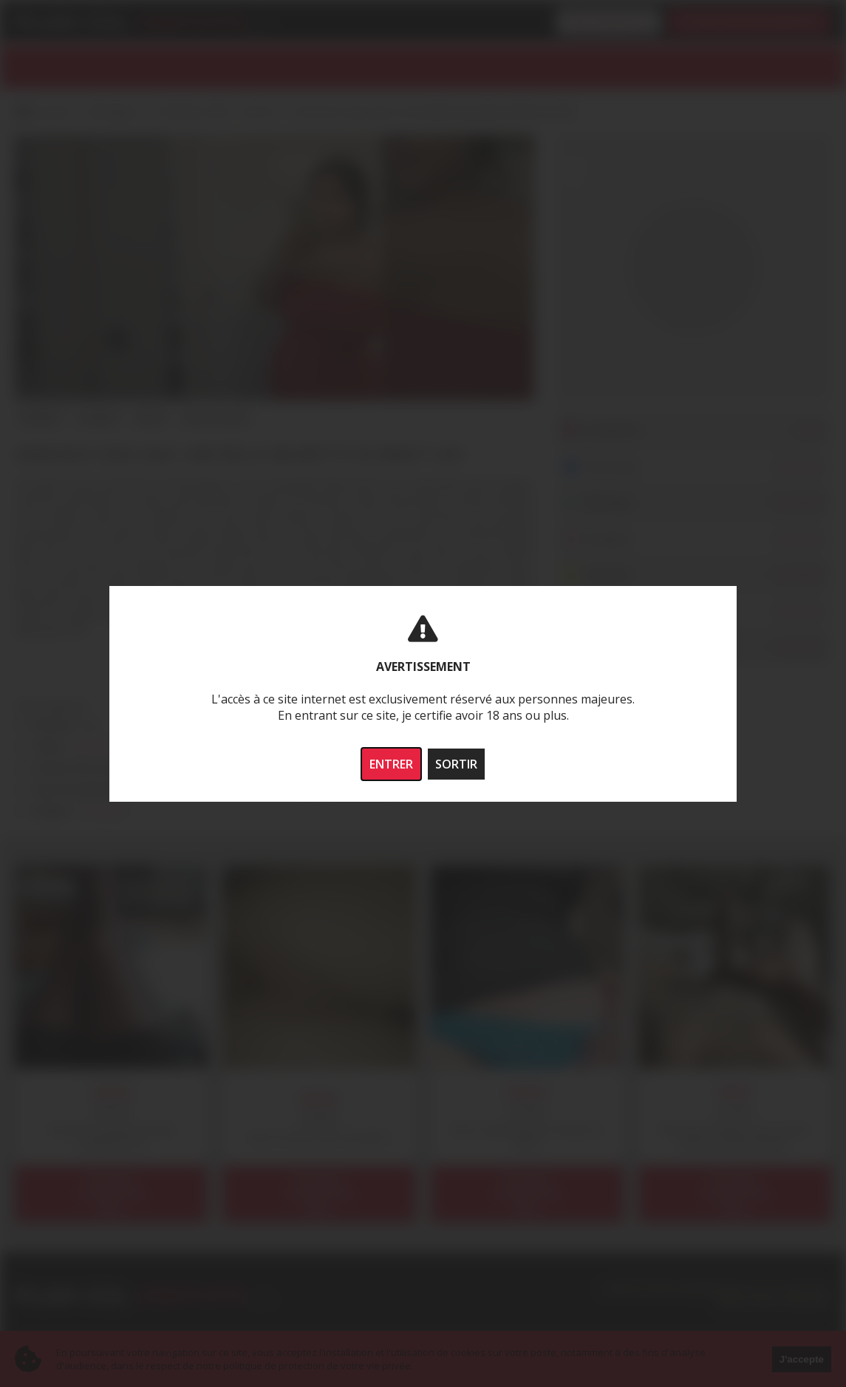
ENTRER (391, 764)
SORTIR (456, 764)
